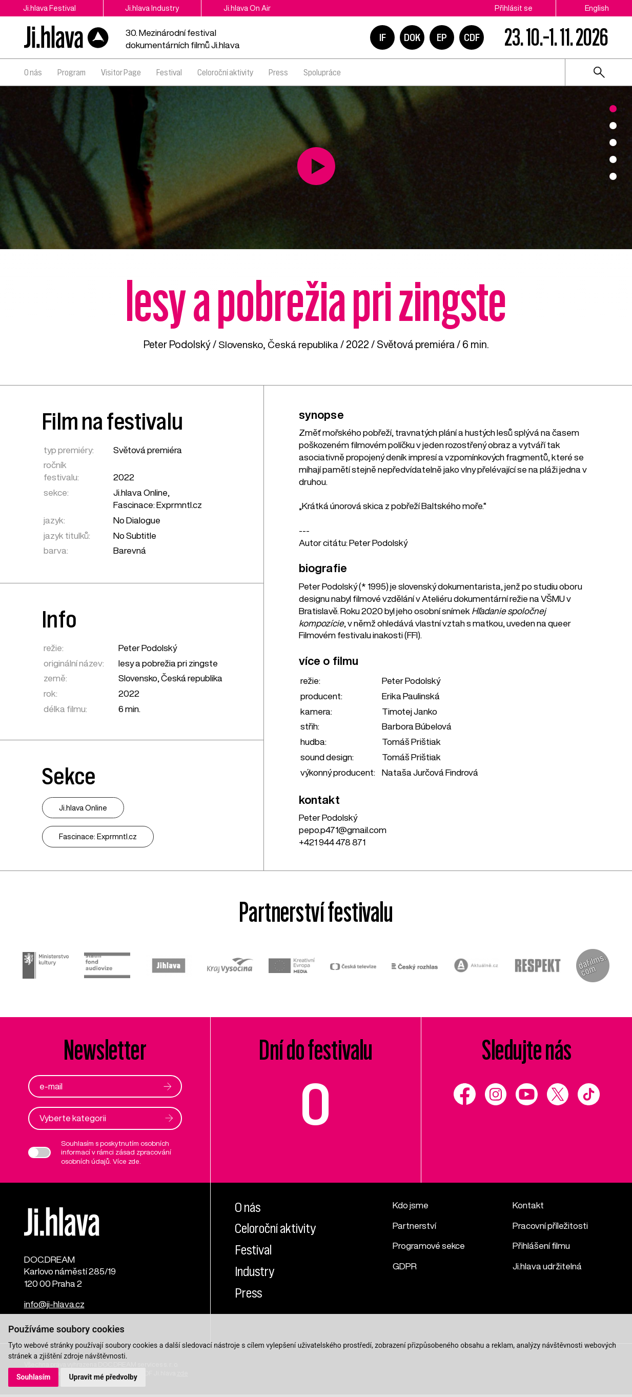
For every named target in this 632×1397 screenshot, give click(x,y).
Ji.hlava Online (140, 492)
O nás (33, 72)
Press (278, 72)
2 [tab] (613, 125)
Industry (256, 1271)
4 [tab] (613, 159)
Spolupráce (322, 72)
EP (442, 37)
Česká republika (303, 344)
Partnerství (414, 1225)
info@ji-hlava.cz (54, 1307)
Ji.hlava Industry (155, 8)
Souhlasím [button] (33, 1377)
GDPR (405, 1266)
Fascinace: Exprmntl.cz (157, 504)
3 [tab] (613, 142)
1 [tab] (613, 108)
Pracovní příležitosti (550, 1225)
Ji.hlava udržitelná (547, 1266)
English (597, 8)
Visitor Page (121, 72)
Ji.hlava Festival (49, 8)
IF (382, 37)
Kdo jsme (411, 1205)
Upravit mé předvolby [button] (103, 1377)
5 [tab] (613, 176)
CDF (472, 37)
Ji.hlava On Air (252, 8)
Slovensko (240, 344)
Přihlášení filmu (541, 1246)
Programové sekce (429, 1246)
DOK (412, 37)
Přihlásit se (514, 8)
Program (71, 72)
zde (134, 1161)
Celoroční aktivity (225, 72)
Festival (169, 72)
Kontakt (528, 1205)
